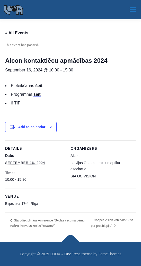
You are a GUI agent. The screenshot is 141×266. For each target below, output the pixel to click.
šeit (37, 94)
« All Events (16, 33)
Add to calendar (32, 127)
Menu (132, 9)
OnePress (72, 253)
